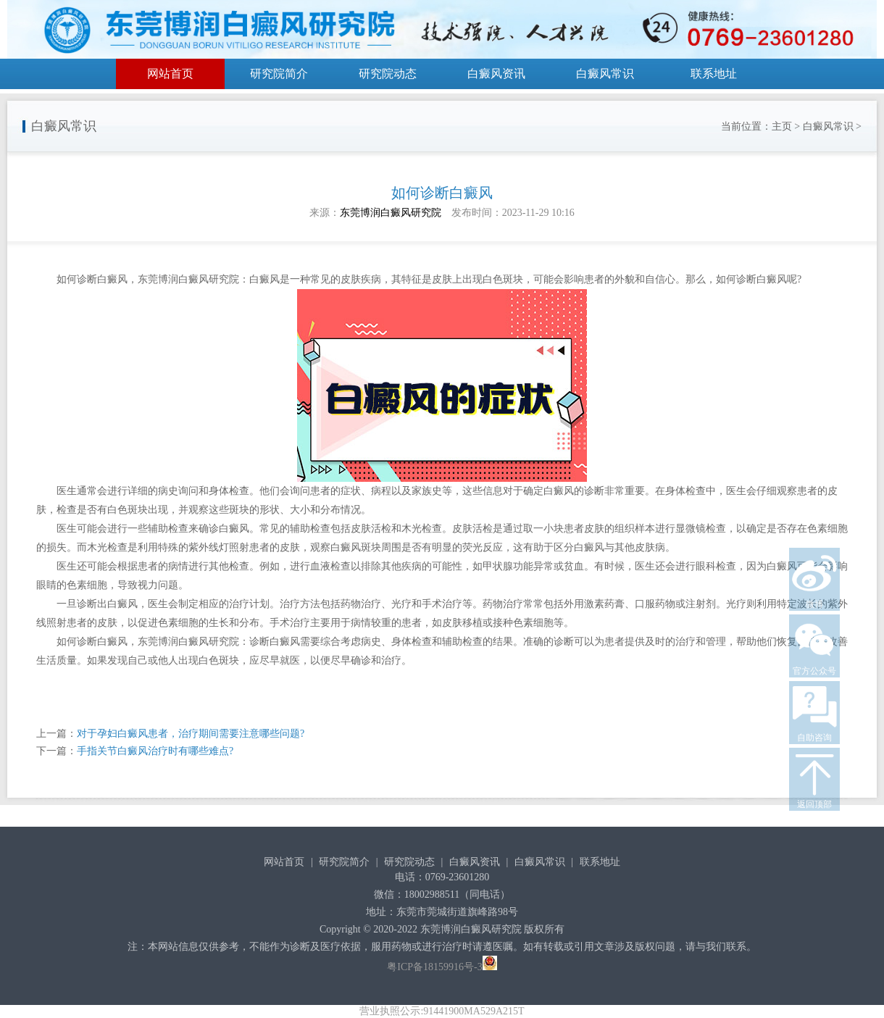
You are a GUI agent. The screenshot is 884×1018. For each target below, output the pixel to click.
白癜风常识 (605, 73)
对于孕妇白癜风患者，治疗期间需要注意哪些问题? (190, 733)
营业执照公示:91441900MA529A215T (441, 1011)
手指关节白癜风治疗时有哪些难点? (155, 751)
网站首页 (170, 73)
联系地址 (714, 73)
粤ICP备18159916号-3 (434, 966)
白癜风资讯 (496, 73)
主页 (782, 126)
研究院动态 (388, 73)
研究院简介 (279, 73)
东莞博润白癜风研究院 (390, 212)
